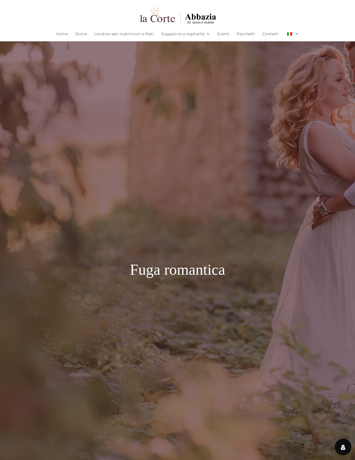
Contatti (270, 34)
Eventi (223, 34)
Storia (81, 34)
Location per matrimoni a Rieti (124, 34)
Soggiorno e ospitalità (182, 34)
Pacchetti (246, 34)
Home (62, 34)
